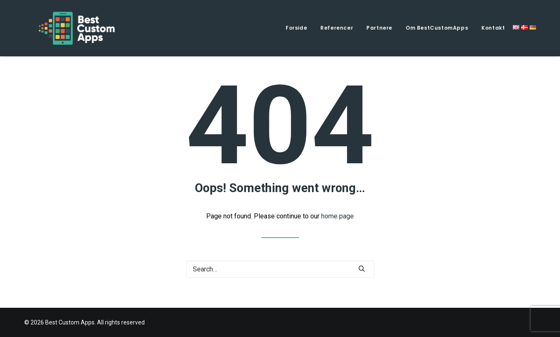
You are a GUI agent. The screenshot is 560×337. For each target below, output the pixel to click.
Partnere (379, 27)
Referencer (336, 27)
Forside (296, 27)
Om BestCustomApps (437, 27)
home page (337, 216)
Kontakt (493, 27)
